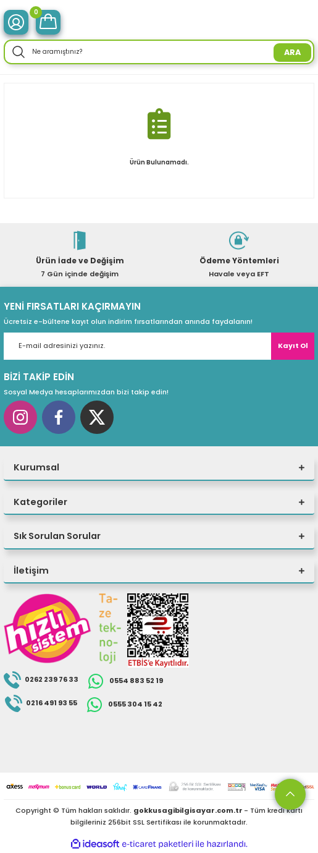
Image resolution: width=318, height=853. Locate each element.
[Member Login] (16, 22)
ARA (292, 52)
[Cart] (48, 22)
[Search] (159, 52)
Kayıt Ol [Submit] (293, 345)
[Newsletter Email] (159, 346)
